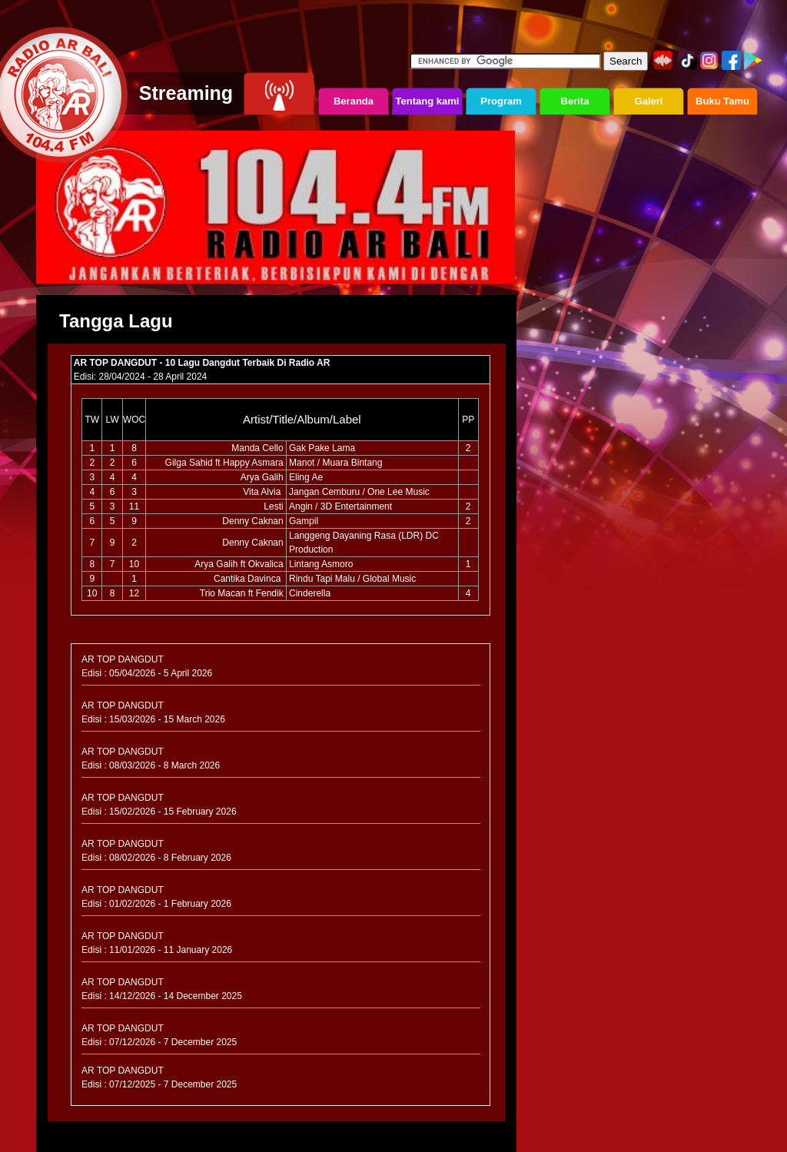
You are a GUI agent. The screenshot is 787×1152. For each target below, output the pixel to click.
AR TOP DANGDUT (122, 659)
